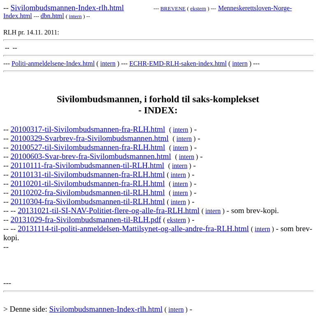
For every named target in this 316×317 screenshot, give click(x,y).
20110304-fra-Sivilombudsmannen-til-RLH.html (88, 201)
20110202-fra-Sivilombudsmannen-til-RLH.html (88, 192)
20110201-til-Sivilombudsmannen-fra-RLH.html (88, 183)
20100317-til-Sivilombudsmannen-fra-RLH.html (88, 129)
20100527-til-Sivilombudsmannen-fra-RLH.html (88, 147)
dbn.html (52, 15)
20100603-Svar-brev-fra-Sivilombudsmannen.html (91, 156)
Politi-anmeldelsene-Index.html (53, 63)
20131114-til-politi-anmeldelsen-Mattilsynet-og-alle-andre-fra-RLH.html (133, 228)
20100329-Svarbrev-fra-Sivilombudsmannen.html (90, 138)
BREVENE (173, 8)
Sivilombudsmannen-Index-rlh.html (67, 7)
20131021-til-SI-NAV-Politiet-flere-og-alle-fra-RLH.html (109, 210)
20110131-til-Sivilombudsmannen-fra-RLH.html (88, 174)
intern (75, 16)
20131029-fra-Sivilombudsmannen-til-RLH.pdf (86, 219)
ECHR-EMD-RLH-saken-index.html (178, 63)
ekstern (198, 8)
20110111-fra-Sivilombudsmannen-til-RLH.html (88, 165)
